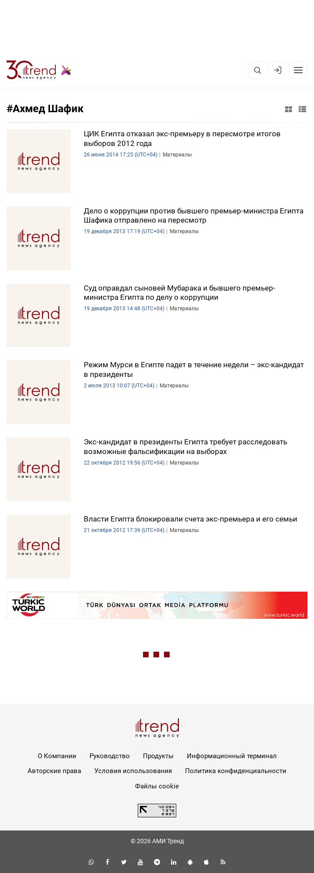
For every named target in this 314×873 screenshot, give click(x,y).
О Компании (57, 756)
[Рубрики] (298, 70)
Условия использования (133, 771)
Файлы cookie (157, 786)
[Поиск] (257, 70)
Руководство (109, 756)
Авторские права (54, 771)
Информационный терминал (232, 756)
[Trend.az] (39, 70)
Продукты (158, 756)
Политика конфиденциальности (235, 771)
